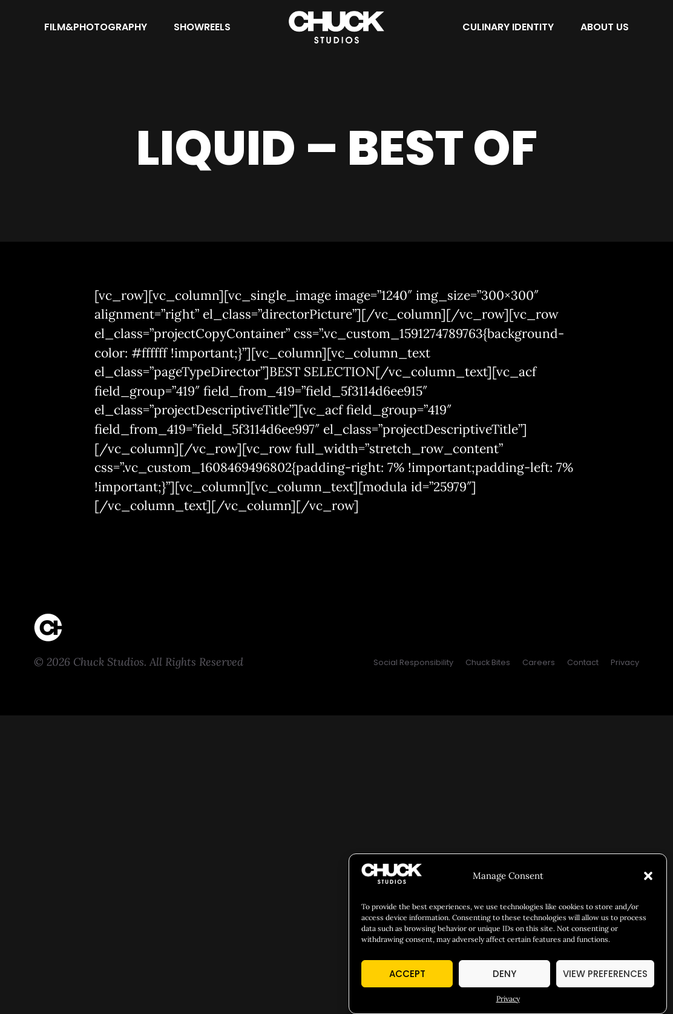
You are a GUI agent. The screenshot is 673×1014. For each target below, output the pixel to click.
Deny (504, 973)
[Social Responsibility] (413, 662)
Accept (407, 973)
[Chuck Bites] (487, 662)
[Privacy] (625, 662)
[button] (648, 876)
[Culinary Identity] (508, 27)
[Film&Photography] (95, 27)
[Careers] (538, 662)
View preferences (605, 973)
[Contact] (583, 662)
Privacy (508, 998)
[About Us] (604, 27)
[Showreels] (202, 27)
